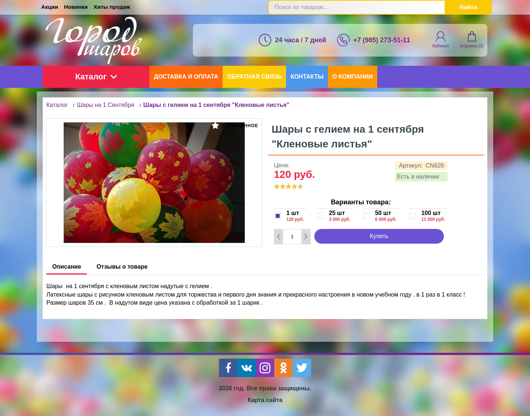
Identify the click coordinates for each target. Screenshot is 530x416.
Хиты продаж (111, 7)
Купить (379, 236)
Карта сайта (265, 400)
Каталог (96, 76)
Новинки (76, 7)
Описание (66, 266)
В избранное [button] (235, 125)
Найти (468, 7)
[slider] (288, 186)
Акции (49, 7)
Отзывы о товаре (122, 266)
